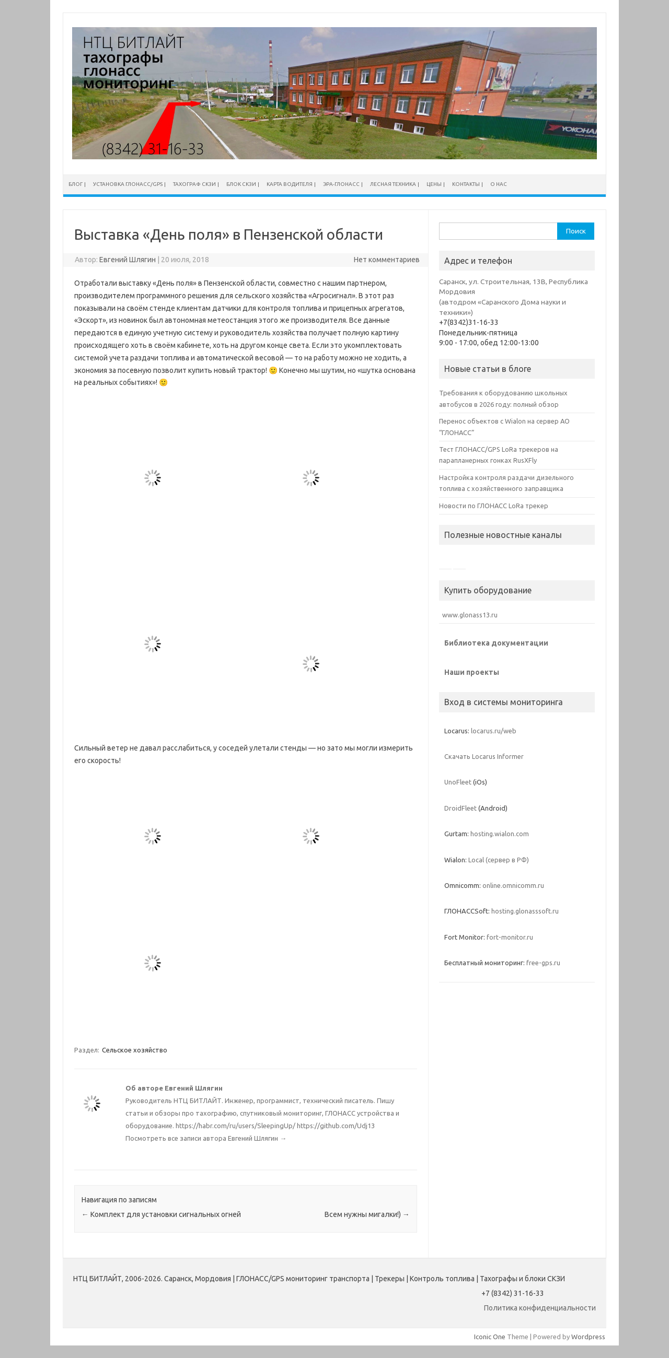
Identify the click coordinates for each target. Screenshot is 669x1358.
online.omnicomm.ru (513, 885)
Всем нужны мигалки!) (367, 1214)
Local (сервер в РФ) (498, 859)
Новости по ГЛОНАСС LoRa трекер (493, 505)
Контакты (466, 184)
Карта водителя (290, 184)
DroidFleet (460, 808)
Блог (75, 184)
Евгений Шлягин (127, 259)
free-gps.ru (543, 962)
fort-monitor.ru (510, 937)
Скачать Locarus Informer (484, 756)
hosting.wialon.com (499, 833)
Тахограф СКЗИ (194, 184)
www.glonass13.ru (468, 614)
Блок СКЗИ (241, 184)
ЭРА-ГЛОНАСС (341, 184)
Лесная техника (393, 184)
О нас (498, 184)
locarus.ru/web (493, 730)
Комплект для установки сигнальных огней (161, 1214)
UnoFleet (457, 782)
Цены (434, 184)
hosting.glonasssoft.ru (525, 911)
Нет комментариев (387, 259)
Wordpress (588, 1336)
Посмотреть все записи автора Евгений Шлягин (205, 1138)
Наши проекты (471, 672)
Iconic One (489, 1336)
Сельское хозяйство (134, 1049)
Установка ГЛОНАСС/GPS (128, 184)
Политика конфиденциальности (540, 1308)
